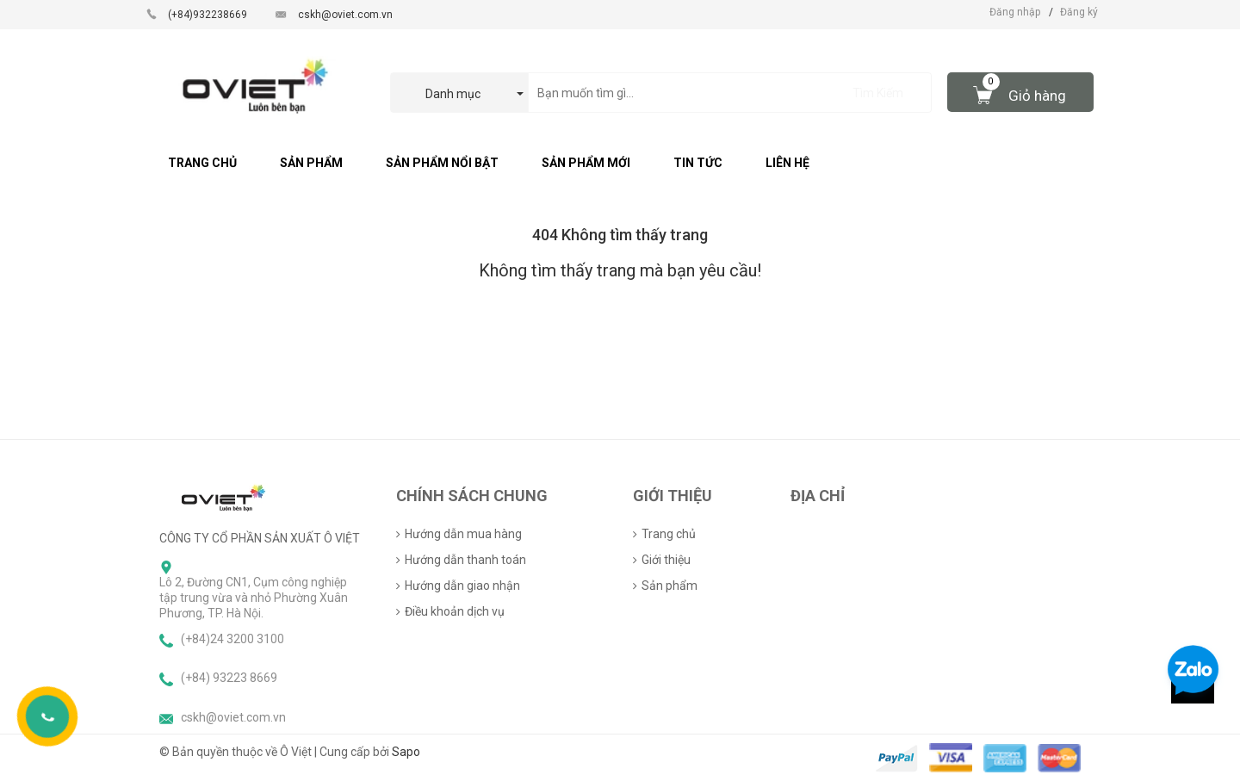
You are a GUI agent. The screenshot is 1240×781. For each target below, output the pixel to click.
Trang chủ (669, 534)
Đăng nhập (1014, 12)
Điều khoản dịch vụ (455, 611)
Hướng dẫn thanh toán (465, 560)
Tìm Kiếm (877, 93)
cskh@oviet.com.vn (345, 15)
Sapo (406, 752)
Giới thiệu (666, 560)
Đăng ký (1079, 12)
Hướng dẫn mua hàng (463, 534)
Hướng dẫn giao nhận (462, 585)
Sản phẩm (670, 585)
